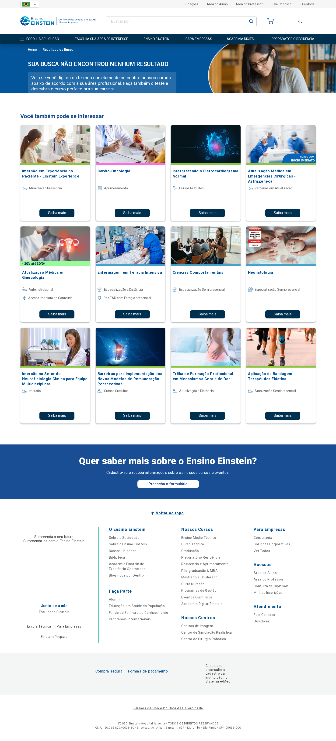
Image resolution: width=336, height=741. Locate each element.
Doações (192, 4)
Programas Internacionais (130, 619)
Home (32, 50)
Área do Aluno (217, 4)
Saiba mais (57, 213)
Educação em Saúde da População (137, 606)
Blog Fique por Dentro (126, 575)
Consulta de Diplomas (271, 586)
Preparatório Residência (200, 557)
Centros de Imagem (197, 626)
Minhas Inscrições (268, 592)
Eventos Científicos (197, 597)
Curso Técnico (192, 544)
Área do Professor (249, 4)
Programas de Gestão (199, 590)
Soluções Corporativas (272, 544)
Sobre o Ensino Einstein (128, 544)
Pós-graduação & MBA (199, 571)
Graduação (190, 551)
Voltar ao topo (170, 513)
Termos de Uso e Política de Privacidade (168, 708)
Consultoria (263, 538)
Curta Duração (193, 584)
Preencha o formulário (168, 484)
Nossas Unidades (123, 551)
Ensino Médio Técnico (198, 538)
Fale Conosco (281, 4)
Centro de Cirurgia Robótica (203, 639)
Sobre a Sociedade (124, 538)
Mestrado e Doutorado (199, 577)
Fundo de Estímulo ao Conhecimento (138, 613)
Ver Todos (262, 551)
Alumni (114, 599)
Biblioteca (117, 557)
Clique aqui (215, 666)
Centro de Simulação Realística (206, 632)
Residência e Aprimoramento (205, 564)
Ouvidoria (308, 4)
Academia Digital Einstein (202, 604)
